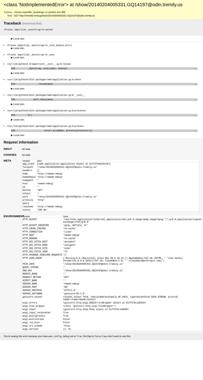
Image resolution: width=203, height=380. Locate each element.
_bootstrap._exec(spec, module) (108, 69)
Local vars (17, 38)
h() (108, 118)
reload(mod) (108, 85)
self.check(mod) (108, 102)
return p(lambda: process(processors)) (108, 134)
